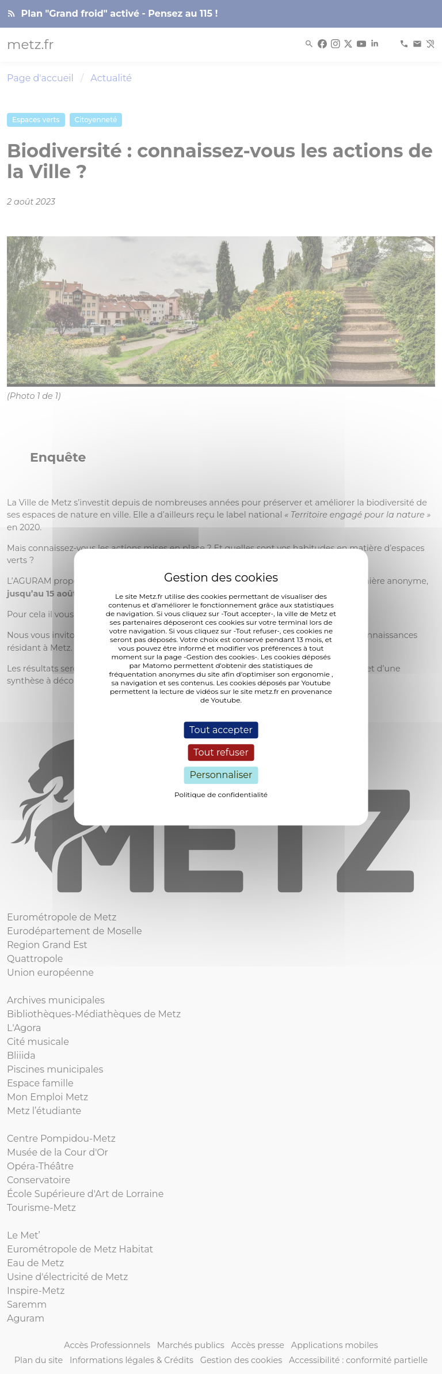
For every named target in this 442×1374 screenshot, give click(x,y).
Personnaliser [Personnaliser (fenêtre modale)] (221, 775)
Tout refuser (221, 752)
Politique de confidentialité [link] (221, 794)
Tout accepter (221, 729)
